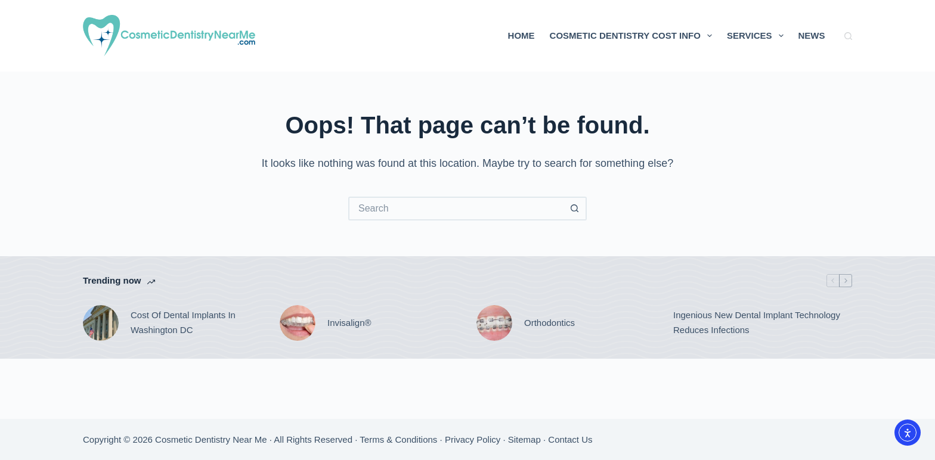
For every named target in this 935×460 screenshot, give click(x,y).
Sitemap (524, 439)
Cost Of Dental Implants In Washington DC (183, 322)
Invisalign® (349, 323)
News (811, 35)
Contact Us (570, 439)
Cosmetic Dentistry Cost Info (633, 36)
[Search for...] (455, 208)
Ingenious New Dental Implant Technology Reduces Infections (756, 322)
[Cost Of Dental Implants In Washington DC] (101, 323)
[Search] (848, 36)
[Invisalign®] (297, 323)
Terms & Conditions (398, 439)
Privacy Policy (472, 439)
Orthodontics (549, 323)
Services (757, 36)
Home (521, 35)
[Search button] (575, 208)
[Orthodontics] (494, 323)
